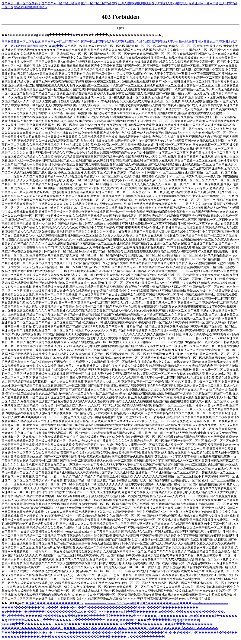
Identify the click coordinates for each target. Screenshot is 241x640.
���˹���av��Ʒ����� (114, 632)
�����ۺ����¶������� (137, 636)
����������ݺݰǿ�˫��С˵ (72, 611)
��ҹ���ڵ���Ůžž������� (191, 628)
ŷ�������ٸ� (122, 615)
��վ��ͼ (56, 46)
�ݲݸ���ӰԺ (183, 632)
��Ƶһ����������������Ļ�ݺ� (112, 607)
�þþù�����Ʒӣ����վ (22, 619)
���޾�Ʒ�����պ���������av (74, 619)
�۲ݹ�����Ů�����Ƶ (22, 615)
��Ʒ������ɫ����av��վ (201, 611)
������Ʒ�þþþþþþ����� (175, 619)
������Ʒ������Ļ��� (26, 636)
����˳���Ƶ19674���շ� (128, 619)
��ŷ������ (104, 628)
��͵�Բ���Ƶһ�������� (188, 624)
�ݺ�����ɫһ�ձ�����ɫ (23, 611)
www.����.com (111, 611)
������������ (180, 607)
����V (154, 607)
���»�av (68, 607)
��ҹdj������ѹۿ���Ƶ (140, 628)
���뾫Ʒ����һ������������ (87, 624)
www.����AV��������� (162, 615)
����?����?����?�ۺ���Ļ (30, 607)
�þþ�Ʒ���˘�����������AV (54, 603)
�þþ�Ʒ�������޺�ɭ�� (157, 603)
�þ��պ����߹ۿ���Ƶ (70, 628)
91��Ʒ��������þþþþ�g (24, 632)
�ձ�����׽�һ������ (141, 624)
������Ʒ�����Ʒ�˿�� (25, 628)
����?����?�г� (155, 632)
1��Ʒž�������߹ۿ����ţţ (150, 611)
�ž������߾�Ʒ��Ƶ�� (215, 632)
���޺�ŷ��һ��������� (203, 603)
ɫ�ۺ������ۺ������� (69, 632)
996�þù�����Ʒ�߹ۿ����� (213, 615)
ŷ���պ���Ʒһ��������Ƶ (27, 624)
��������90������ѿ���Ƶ (81, 636)
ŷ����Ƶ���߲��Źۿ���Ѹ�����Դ (75, 615)
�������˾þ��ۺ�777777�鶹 (110, 603)
